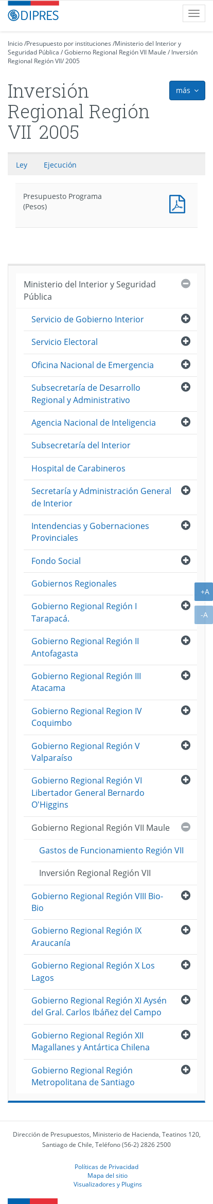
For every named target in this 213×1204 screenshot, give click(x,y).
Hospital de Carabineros (78, 468)
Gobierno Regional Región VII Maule (115, 52)
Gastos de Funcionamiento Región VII (111, 850)
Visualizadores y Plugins (108, 1184)
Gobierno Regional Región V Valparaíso (85, 751)
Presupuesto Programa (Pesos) (179, 202)
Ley (21, 165)
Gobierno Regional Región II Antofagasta (85, 647)
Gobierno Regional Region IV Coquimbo (86, 716)
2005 (72, 61)
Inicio (15, 43)
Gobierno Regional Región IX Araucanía (86, 936)
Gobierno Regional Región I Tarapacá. (84, 612)
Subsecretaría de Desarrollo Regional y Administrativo (85, 393)
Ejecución (60, 165)
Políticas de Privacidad (106, 1166)
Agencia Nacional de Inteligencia (93, 422)
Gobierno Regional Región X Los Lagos (93, 971)
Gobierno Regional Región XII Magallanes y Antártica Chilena (90, 1041)
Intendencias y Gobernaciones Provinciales (90, 531)
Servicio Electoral (64, 342)
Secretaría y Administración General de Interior (101, 496)
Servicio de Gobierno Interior (87, 319)
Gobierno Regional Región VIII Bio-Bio (97, 902)
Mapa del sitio (107, 1175)
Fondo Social (56, 561)
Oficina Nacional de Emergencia (92, 365)
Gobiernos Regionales (74, 583)
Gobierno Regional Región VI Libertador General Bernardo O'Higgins (88, 792)
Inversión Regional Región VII (95, 873)
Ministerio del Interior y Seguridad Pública (90, 290)
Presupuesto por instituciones (68, 43)
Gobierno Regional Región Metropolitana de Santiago (83, 1076)
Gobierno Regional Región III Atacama (86, 682)
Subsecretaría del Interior (81, 445)
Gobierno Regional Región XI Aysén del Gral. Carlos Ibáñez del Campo (99, 1006)
